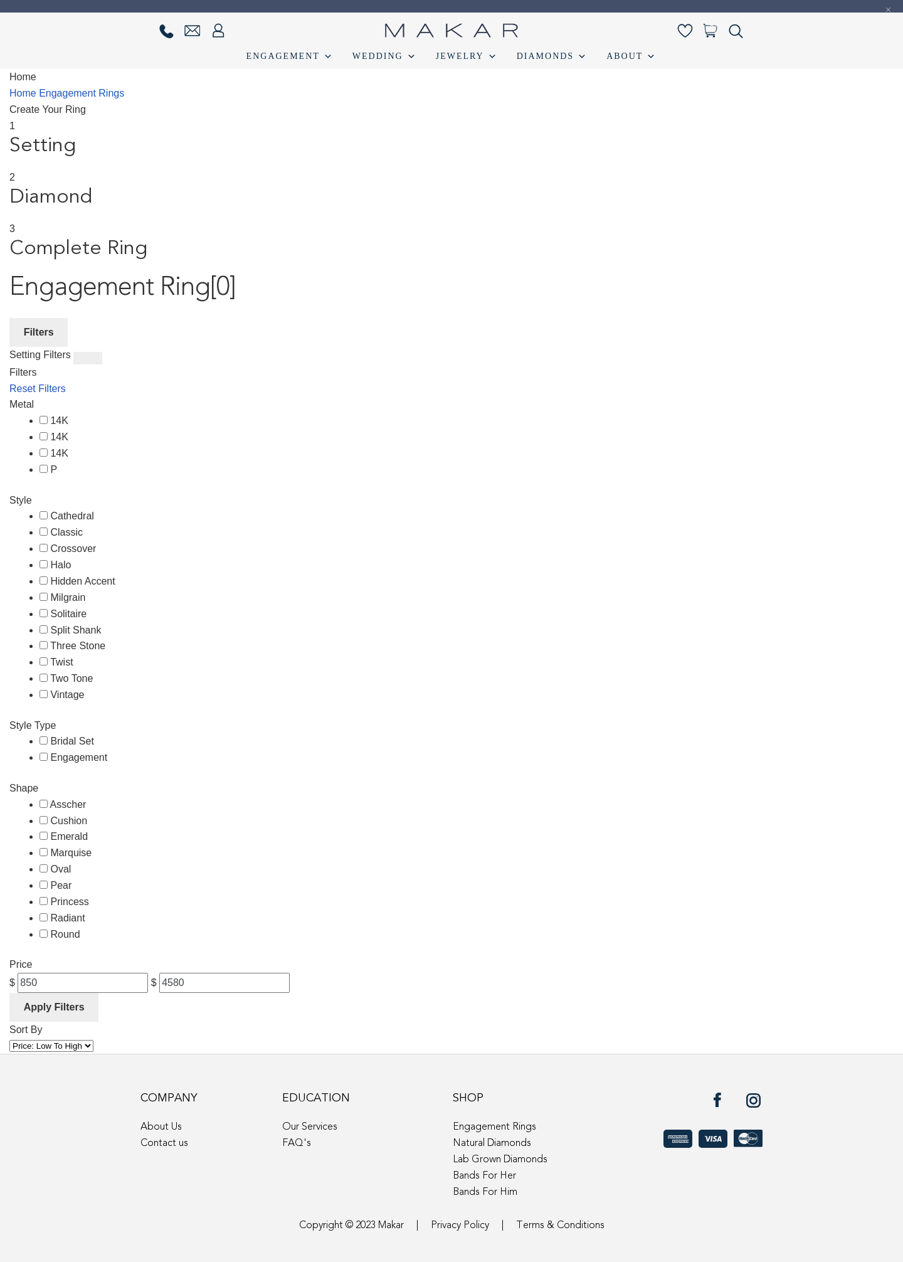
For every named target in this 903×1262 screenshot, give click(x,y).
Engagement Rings (81, 93)
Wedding (384, 56)
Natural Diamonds (492, 1143)
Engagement (290, 56)
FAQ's (296, 1143)
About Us (161, 1127)
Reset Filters (37, 388)
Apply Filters (54, 1007)
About (631, 56)
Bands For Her (484, 1176)
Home (24, 93)
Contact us (164, 1143)
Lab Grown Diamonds (500, 1160)
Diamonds (552, 56)
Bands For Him (485, 1192)
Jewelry (467, 56)
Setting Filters (40, 354)
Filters (39, 332)
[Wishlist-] (685, 31)
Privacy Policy (460, 1226)
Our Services (309, 1127)
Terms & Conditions (560, 1226)
